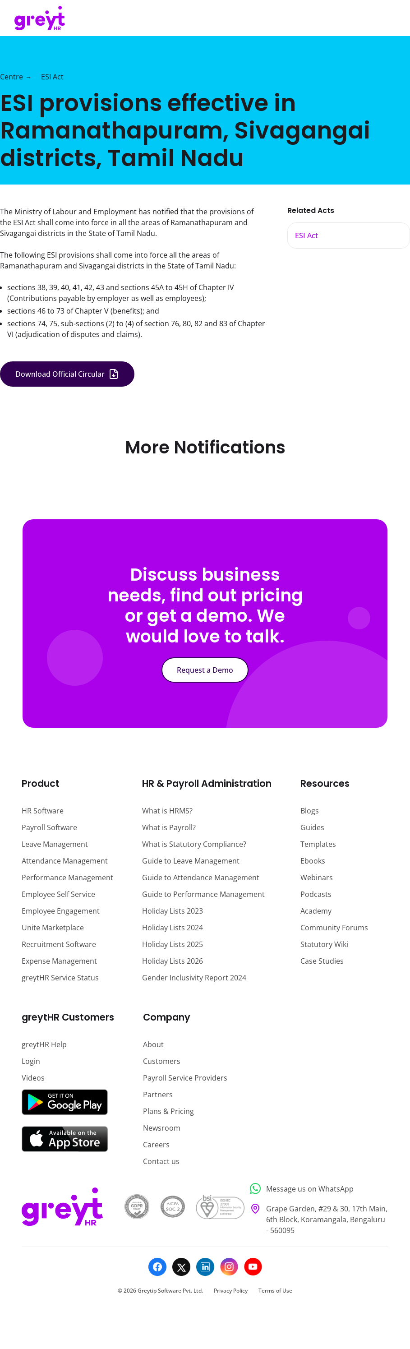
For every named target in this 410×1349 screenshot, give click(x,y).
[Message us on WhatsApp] (316, 1189)
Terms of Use (275, 1290)
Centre (11, 77)
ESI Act (52, 77)
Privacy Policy (231, 1290)
